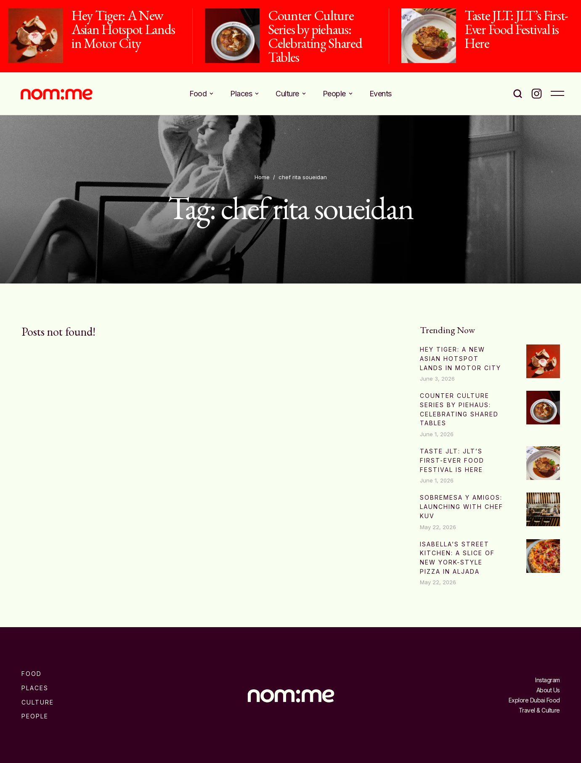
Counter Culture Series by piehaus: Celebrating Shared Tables (315, 36)
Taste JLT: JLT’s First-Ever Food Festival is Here (516, 29)
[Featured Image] (35, 35)
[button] (211, 93)
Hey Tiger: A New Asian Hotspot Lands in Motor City (123, 29)
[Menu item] (201, 93)
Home (262, 177)
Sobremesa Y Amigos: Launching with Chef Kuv (461, 506)
